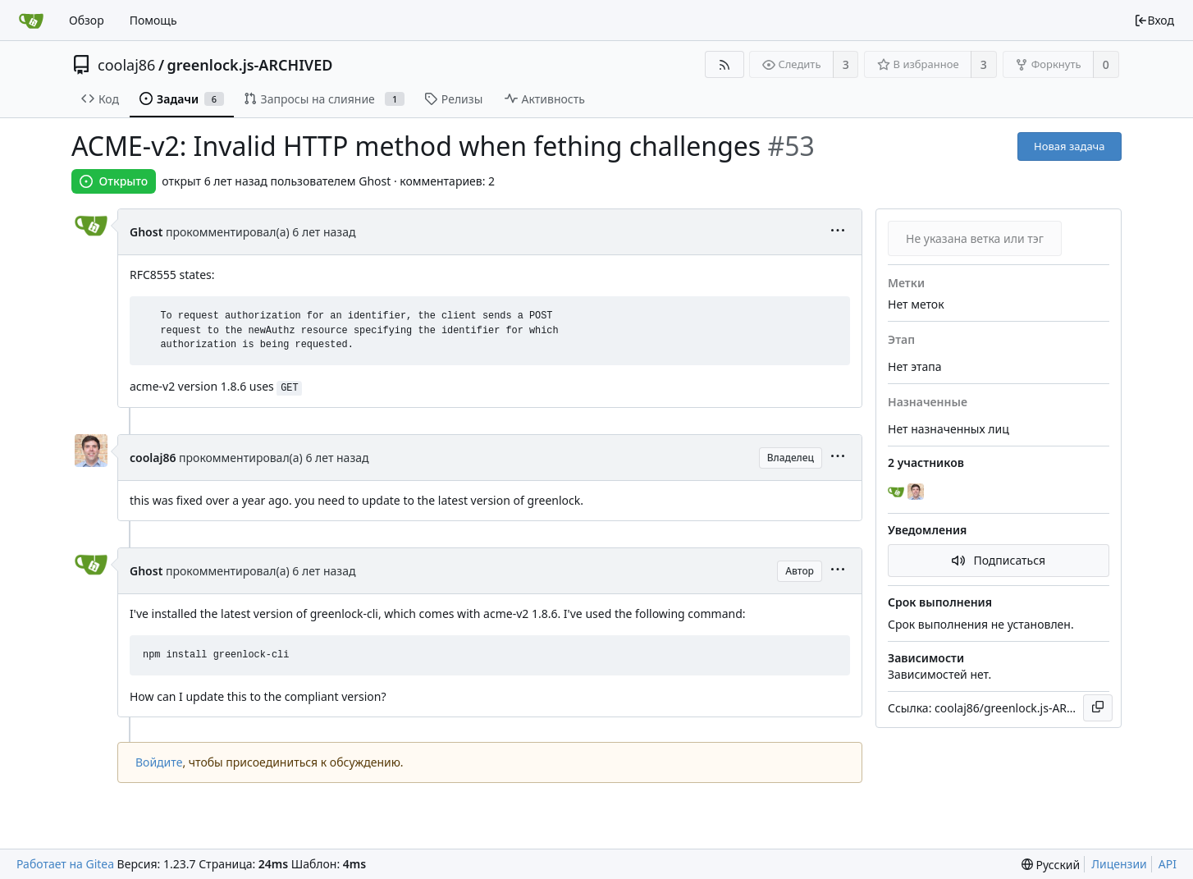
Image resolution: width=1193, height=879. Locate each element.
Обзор (86, 20)
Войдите (158, 762)
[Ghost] (897, 492)
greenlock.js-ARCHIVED (250, 65)
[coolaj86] (917, 492)
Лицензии (1119, 864)
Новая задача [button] (1069, 146)
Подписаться (998, 560)
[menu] (837, 231)
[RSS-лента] (724, 64)
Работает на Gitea (65, 864)
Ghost (146, 232)
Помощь (153, 20)
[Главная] (31, 20)
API (1168, 864)
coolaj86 (126, 65)
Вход (1154, 20)
